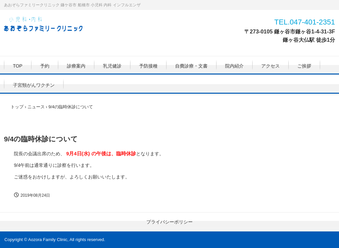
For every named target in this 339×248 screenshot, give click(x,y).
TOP (18, 66)
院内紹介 (234, 66)
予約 (44, 66)
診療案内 (76, 66)
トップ (17, 106)
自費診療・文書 (191, 66)
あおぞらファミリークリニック (46, 25)
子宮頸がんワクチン (34, 85)
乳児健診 (112, 66)
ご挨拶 (304, 66)
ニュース (36, 106)
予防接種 (148, 66)
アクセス (270, 66)
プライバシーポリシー (169, 221)
